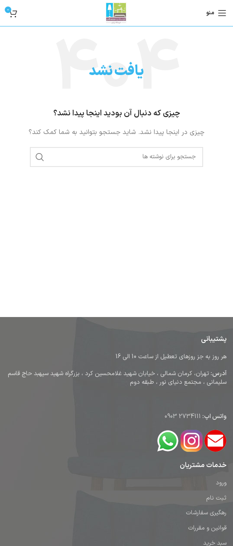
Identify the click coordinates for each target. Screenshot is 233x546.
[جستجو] (116, 157)
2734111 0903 (183, 416)
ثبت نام (216, 498)
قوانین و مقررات (207, 528)
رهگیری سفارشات (206, 512)
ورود (221, 482)
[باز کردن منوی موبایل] (216, 13)
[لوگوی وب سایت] (116, 12)
